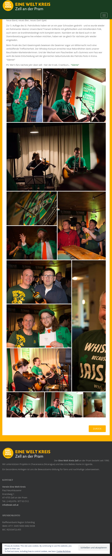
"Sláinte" (75, 64)
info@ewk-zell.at (10, 504)
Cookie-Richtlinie (63, 551)
